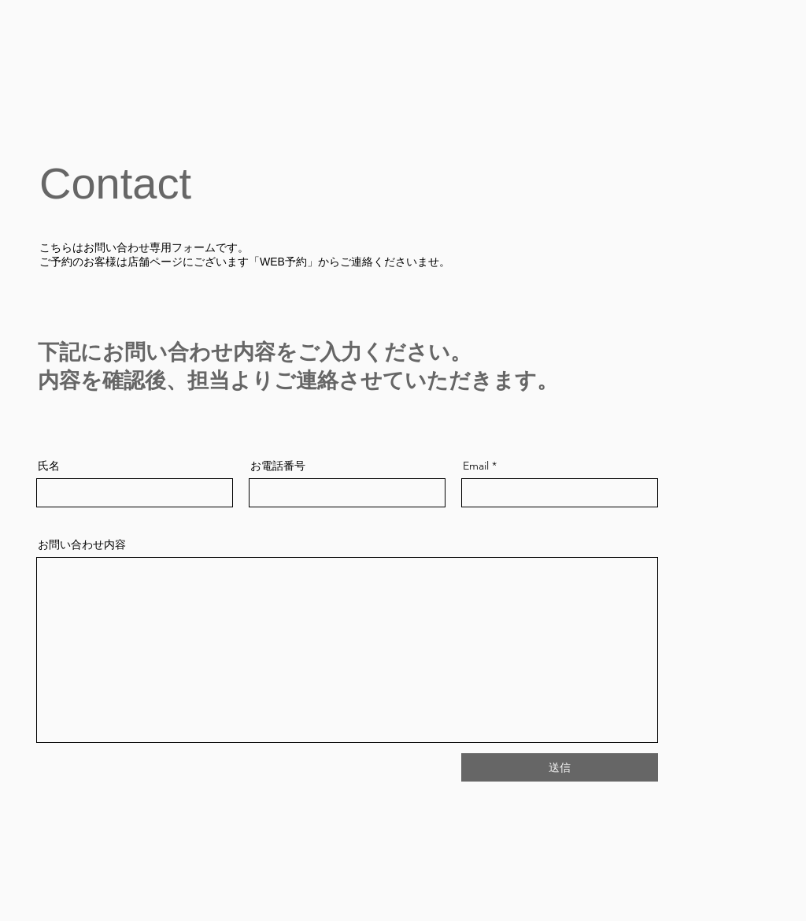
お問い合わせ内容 (82, 544)
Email (476, 465)
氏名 (49, 465)
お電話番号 (277, 465)
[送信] (559, 767)
